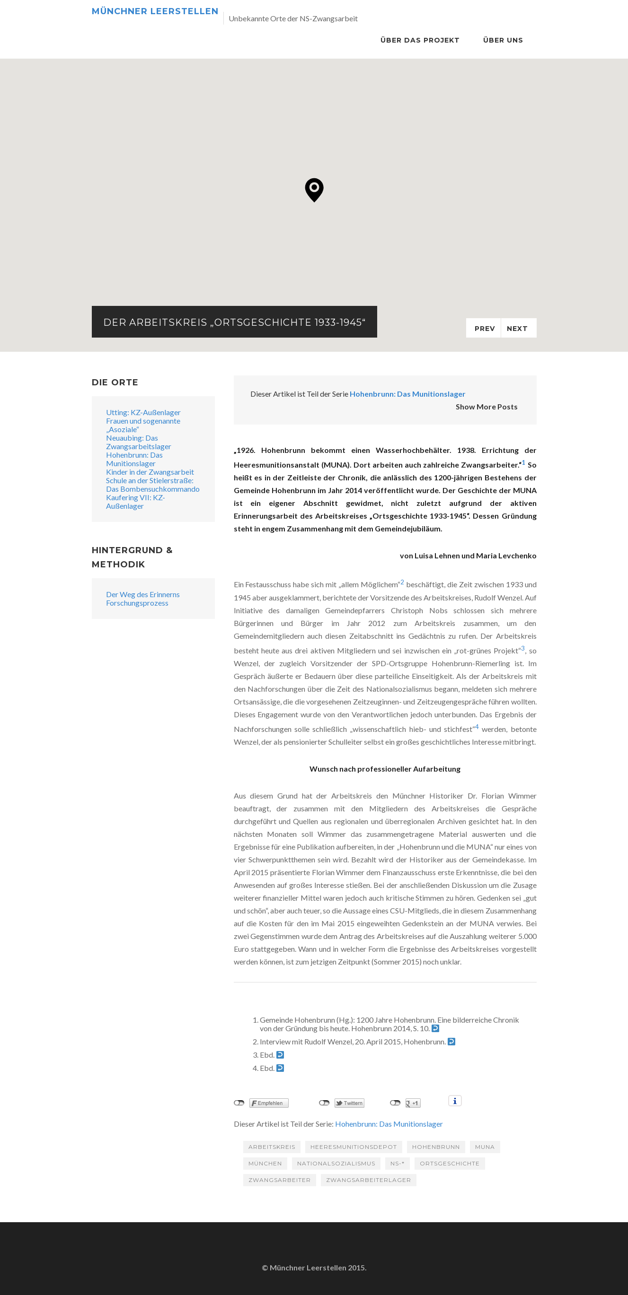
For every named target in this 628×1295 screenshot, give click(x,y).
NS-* (397, 1163)
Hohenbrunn (436, 1146)
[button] (314, 190)
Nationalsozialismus (336, 1163)
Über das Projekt (420, 40)
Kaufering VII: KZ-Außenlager (135, 501)
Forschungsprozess (137, 602)
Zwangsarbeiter (279, 1179)
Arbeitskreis (271, 1146)
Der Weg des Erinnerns (143, 594)
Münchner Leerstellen (155, 11)
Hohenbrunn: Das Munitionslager (408, 393)
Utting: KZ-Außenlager (143, 412)
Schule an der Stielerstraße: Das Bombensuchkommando (153, 484)
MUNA (485, 1146)
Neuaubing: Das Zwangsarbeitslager (138, 442)
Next (517, 328)
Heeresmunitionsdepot (353, 1146)
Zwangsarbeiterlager (368, 1179)
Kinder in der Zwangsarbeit (150, 471)
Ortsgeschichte (450, 1163)
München (265, 1163)
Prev (485, 328)
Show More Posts (487, 406)
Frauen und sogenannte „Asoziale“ (143, 425)
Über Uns (503, 40)
